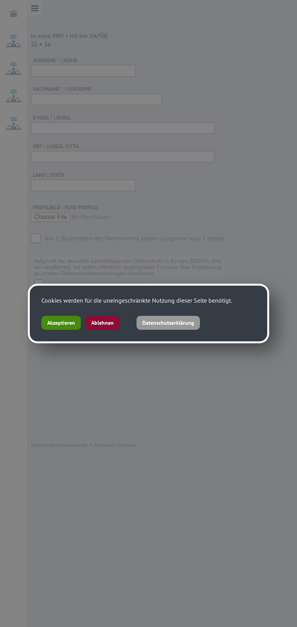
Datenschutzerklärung (168, 322)
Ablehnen (102, 322)
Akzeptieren (61, 322)
